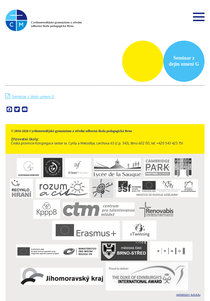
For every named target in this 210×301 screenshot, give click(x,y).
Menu (199, 17)
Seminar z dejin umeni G (33, 96)
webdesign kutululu (188, 294)
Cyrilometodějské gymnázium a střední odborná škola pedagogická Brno (56, 24)
